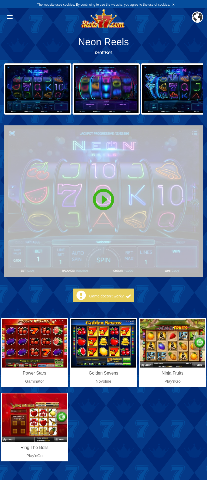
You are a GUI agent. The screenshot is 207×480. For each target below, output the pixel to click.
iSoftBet (103, 52)
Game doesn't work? (110, 296)
